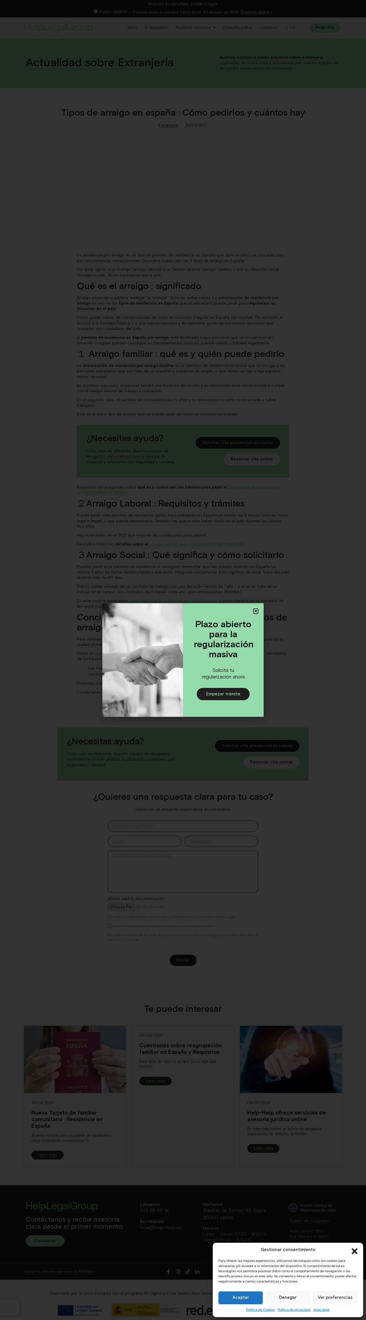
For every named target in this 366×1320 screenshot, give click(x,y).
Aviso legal (321, 1310)
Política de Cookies (260, 1310)
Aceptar (240, 1297)
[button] (354, 1250)
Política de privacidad (294, 1310)
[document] (183, 660)
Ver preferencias (335, 1297)
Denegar (288, 1297)
